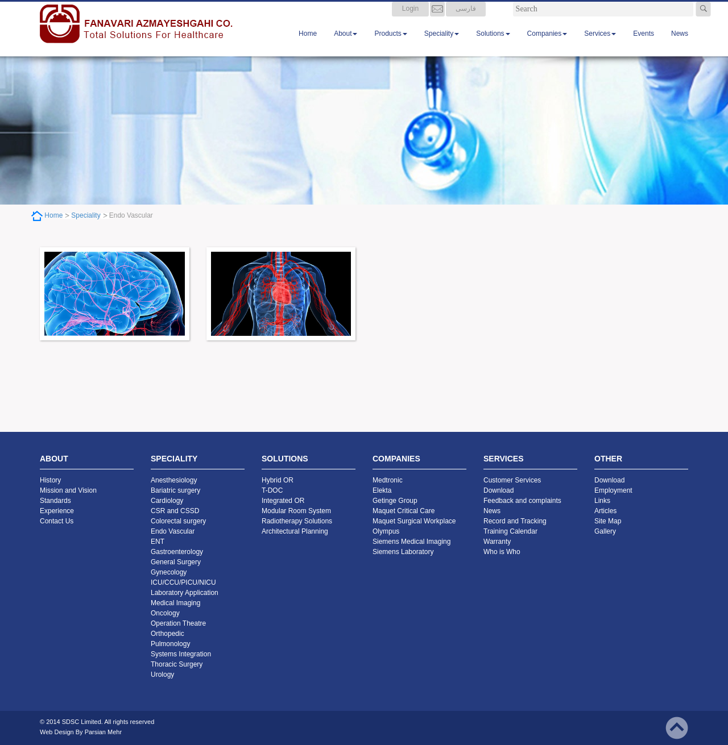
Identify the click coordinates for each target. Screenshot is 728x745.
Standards (55, 501)
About (345, 45)
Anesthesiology (174, 480)
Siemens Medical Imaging (411, 542)
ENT (157, 542)
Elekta (382, 490)
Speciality (441, 45)
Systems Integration (181, 654)
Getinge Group (395, 501)
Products (390, 45)
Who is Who (501, 552)
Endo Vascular (173, 531)
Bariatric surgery (175, 490)
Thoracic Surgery (176, 664)
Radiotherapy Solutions (297, 521)
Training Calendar (510, 531)
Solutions (493, 45)
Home (308, 45)
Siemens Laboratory (403, 552)
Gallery (605, 531)
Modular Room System (296, 511)
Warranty (497, 542)
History (50, 480)
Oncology (165, 613)
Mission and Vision (68, 490)
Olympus (386, 531)
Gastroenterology (177, 552)
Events (643, 45)
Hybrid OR (277, 480)
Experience (57, 511)
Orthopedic (167, 634)
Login (410, 20)
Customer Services (512, 480)
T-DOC (272, 490)
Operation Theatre (178, 623)
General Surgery (176, 562)
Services (600, 45)
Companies (547, 45)
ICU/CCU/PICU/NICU (183, 582)
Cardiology (167, 501)
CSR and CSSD (175, 511)
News (679, 45)
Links (602, 501)
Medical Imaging (175, 603)
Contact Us (56, 521)
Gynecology (169, 572)
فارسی (466, 20)
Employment (613, 490)
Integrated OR (283, 501)
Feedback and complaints (522, 501)
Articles (605, 511)
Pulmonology (170, 644)
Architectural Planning (295, 531)
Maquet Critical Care (404, 511)
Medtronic (388, 480)
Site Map (607, 521)
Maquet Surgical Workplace (414, 521)
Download (498, 490)
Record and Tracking (515, 521)
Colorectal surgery (178, 521)
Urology (162, 675)
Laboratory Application (184, 593)
